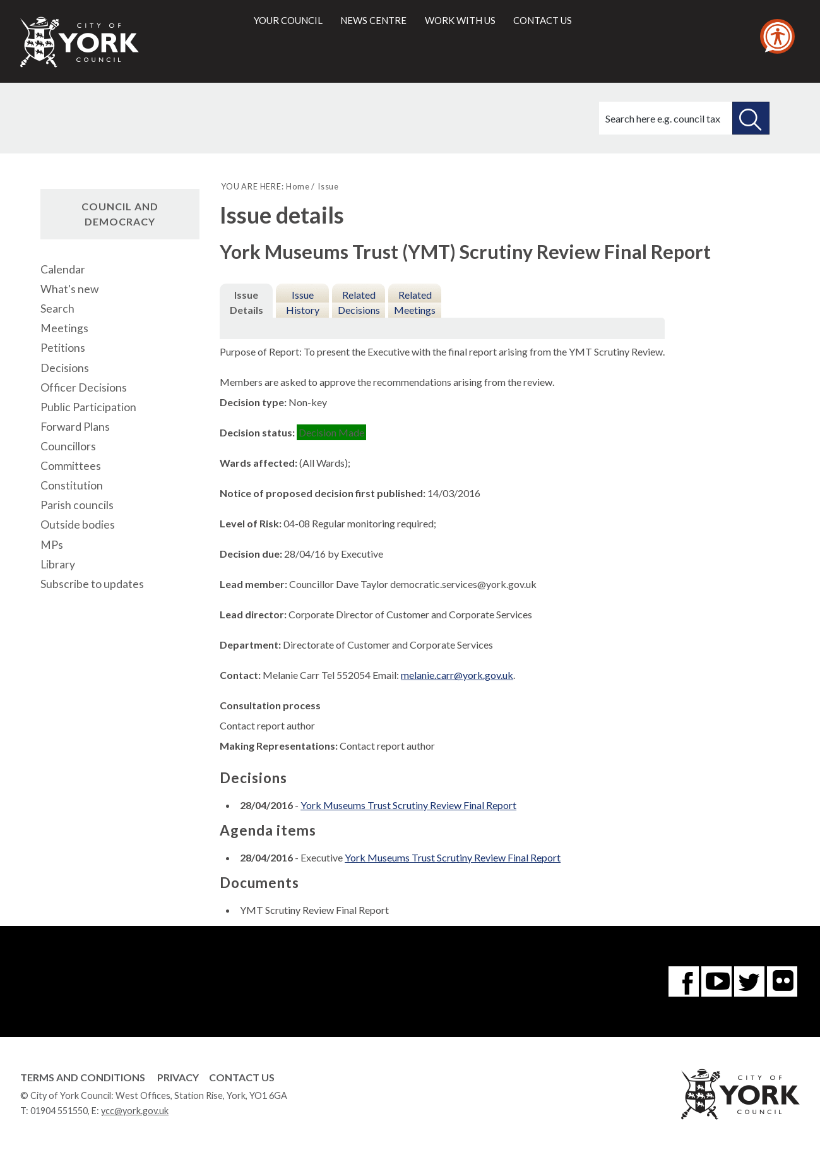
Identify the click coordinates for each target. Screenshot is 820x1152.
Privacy (178, 1077)
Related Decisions (359, 302)
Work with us (460, 20)
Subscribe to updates (92, 584)
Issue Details (246, 302)
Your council (288, 20)
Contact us (542, 20)
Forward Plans (75, 426)
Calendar (62, 269)
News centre (373, 20)
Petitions (62, 347)
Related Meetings (415, 302)
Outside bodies (77, 524)
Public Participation (88, 407)
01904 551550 (59, 1110)
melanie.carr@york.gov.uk (457, 675)
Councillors (68, 446)
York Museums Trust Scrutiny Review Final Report (408, 805)
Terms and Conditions (82, 1077)
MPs (51, 544)
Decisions (64, 368)
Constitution (71, 485)
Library (57, 564)
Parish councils (77, 505)
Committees (70, 465)
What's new (69, 289)
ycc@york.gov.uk (135, 1110)
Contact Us (242, 1077)
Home (297, 186)
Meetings (64, 328)
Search (57, 308)
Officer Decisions (83, 387)
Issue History (302, 302)
